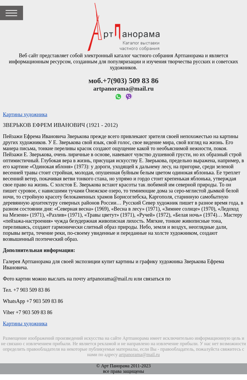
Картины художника (25, 114)
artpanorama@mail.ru (139, 354)
